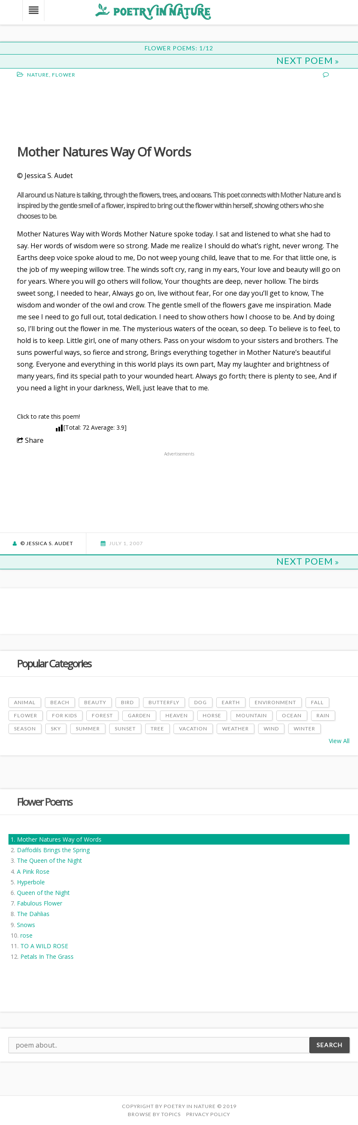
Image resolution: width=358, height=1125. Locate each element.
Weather (235, 728)
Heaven (176, 715)
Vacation (193, 728)
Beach (59, 702)
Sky (56, 728)
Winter (304, 728)
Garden (139, 715)
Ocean (292, 715)
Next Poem (307, 60)
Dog (200, 702)
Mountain (251, 715)
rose (26, 935)
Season (25, 728)
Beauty (95, 702)
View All (339, 741)
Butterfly (164, 702)
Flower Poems (44, 802)
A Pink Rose (33, 871)
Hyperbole (31, 882)
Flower (63, 74)
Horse (212, 715)
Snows (26, 925)
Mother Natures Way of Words (59, 839)
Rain (323, 715)
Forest (102, 715)
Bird (127, 702)
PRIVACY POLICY (208, 1114)
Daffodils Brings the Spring (53, 850)
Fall (317, 702)
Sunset (125, 728)
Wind (271, 728)
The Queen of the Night (49, 860)
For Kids (64, 715)
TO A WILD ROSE (44, 946)
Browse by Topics (154, 1114)
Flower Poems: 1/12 (179, 48)
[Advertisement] (84, 110)
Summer (88, 728)
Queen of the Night (43, 893)
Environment (275, 702)
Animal (25, 702)
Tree (157, 728)
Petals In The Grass (47, 956)
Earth (231, 702)
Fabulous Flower (39, 903)
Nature (38, 74)
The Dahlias (33, 914)
